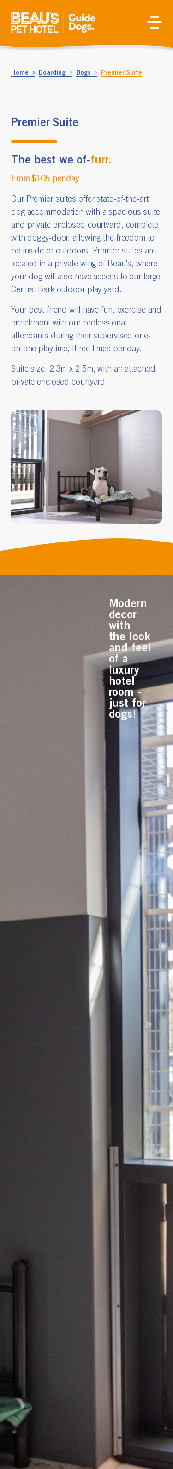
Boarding (55, 72)
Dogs (86, 72)
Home (23, 72)
